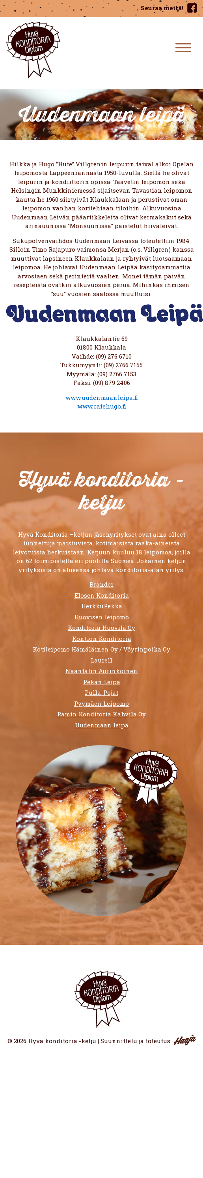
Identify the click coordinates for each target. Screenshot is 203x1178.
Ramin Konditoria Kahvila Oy (101, 714)
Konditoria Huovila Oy (101, 627)
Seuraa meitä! (162, 8)
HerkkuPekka (101, 606)
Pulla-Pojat (101, 692)
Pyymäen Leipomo (101, 703)
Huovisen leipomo (101, 617)
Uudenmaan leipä (102, 725)
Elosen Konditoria (101, 595)
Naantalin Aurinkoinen (101, 671)
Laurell (101, 660)
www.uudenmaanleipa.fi (101, 397)
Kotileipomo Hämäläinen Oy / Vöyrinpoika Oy (101, 649)
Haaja (185, 1039)
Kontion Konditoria (101, 638)
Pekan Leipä (101, 682)
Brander (101, 584)
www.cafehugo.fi (101, 406)
